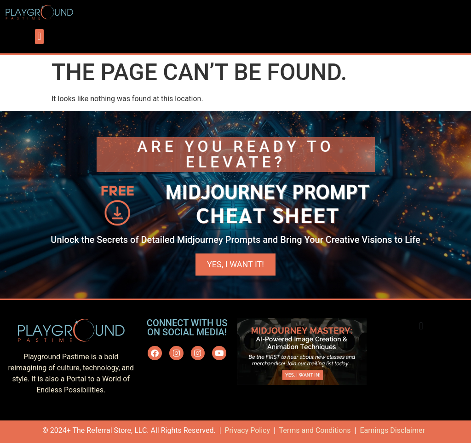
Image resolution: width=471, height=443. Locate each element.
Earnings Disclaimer (392, 430)
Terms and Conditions (314, 430)
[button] (39, 36)
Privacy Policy (247, 430)
